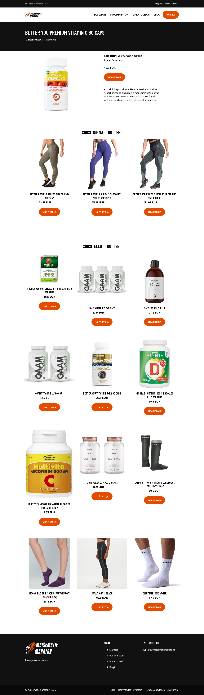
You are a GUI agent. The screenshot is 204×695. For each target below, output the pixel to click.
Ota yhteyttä (124, 689)
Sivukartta (172, 689)
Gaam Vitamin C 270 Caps (102, 308)
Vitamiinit (51, 39)
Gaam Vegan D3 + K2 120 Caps (102, 482)
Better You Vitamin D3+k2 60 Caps (102, 393)
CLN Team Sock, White (154, 593)
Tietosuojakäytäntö (154, 689)
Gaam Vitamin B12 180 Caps (49, 393)
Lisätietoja (114, 77)
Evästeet (137, 689)
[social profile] (46, 3)
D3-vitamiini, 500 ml (155, 308)
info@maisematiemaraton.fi (164, 3)
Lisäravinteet (35, 39)
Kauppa (171, 14)
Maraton (100, 14)
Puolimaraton (119, 14)
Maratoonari (141, 14)
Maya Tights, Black (102, 593)
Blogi (157, 14)
